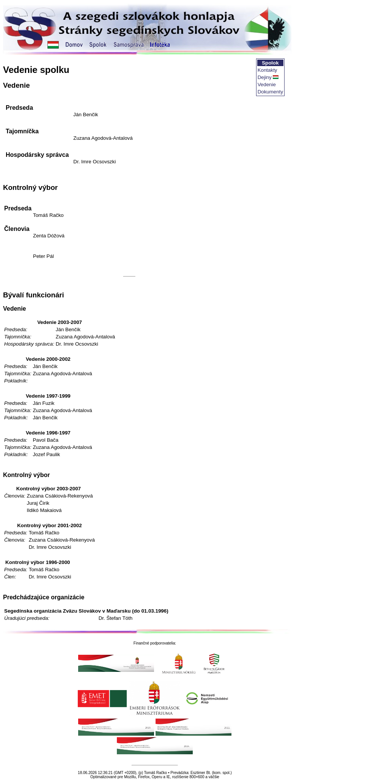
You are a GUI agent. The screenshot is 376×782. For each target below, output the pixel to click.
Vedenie (267, 84)
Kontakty (267, 70)
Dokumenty (270, 92)
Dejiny (265, 77)
